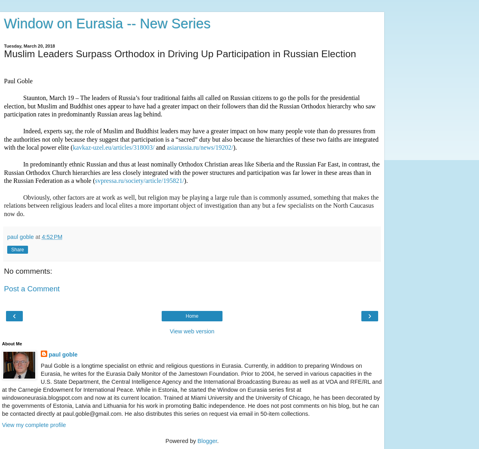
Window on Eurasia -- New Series (107, 23)
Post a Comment (32, 289)
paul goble (63, 354)
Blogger (207, 441)
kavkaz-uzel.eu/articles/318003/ (113, 147)
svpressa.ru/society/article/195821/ (139, 180)
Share (17, 250)
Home (192, 316)
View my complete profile (34, 425)
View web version (192, 331)
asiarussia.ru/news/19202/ (200, 147)
